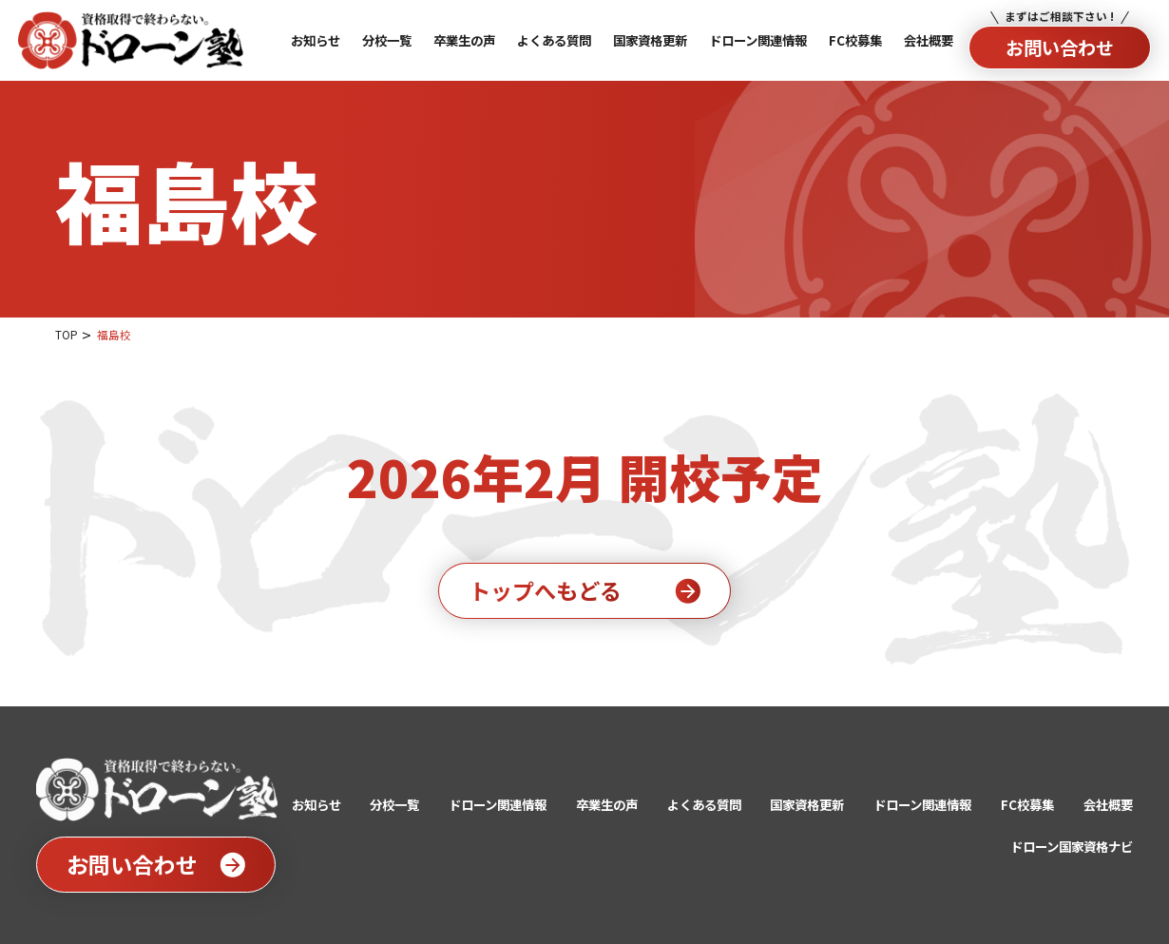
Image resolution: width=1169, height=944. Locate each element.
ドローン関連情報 (497, 804)
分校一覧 (394, 804)
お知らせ (316, 804)
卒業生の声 (607, 804)
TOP (66, 334)
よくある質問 (704, 804)
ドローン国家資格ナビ (1071, 846)
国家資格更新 (807, 804)
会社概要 (1108, 804)
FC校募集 (1027, 804)
